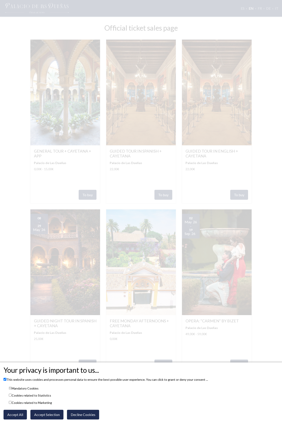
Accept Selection (47, 414)
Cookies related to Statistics (31, 395)
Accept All (15, 414)
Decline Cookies (83, 414)
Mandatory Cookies (25, 388)
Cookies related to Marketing (32, 403)
